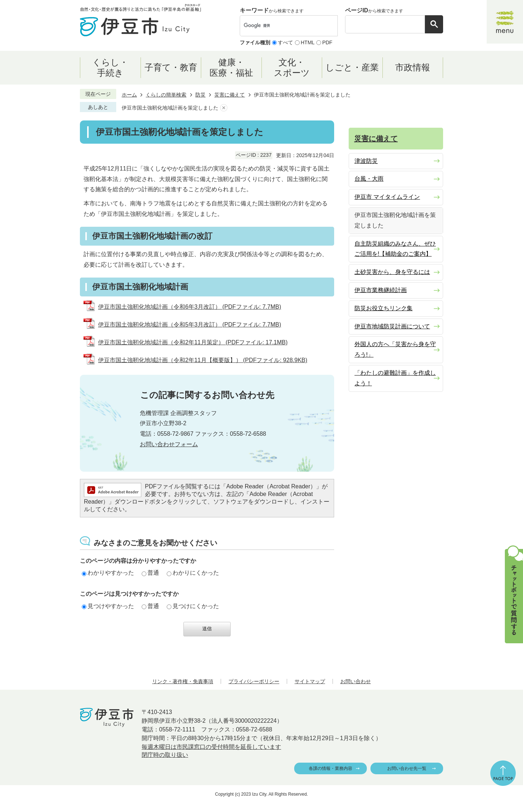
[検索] (281, 25)
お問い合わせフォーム (169, 444)
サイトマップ (310, 681)
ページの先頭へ (503, 773)
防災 (200, 95)
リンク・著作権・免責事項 (182, 681)
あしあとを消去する (223, 107)
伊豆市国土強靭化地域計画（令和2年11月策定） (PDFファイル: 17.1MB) (193, 342)
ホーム (129, 95)
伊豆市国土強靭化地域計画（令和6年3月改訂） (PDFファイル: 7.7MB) (189, 307)
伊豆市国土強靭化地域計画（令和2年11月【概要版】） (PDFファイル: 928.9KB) (202, 360)
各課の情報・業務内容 (330, 768)
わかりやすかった (108, 573)
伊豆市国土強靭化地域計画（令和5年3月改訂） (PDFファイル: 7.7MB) (189, 324)
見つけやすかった (108, 606)
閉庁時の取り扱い (165, 755)
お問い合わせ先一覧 (406, 768)
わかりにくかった (193, 573)
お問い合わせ (355, 681)
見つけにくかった (193, 606)
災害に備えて (229, 95)
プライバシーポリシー (253, 681)
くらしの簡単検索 (166, 95)
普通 (150, 573)
